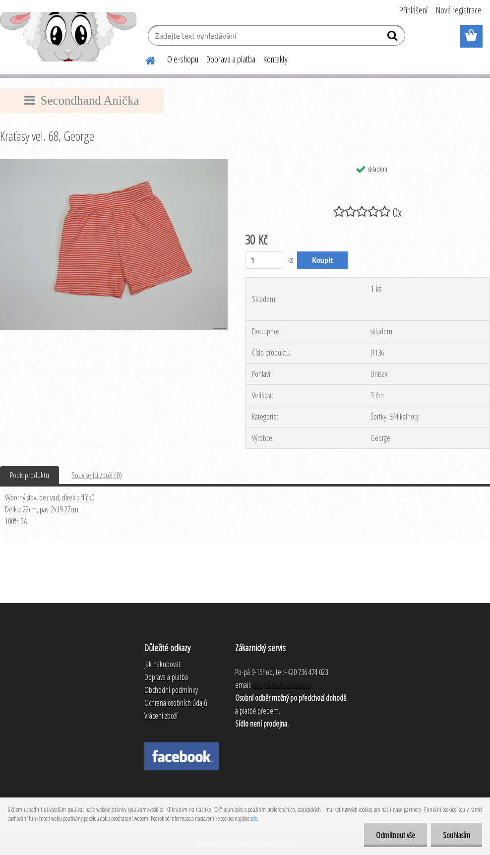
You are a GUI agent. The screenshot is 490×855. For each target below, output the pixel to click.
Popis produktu (29, 475)
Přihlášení (413, 10)
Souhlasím (456, 835)
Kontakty (275, 59)
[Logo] (68, 36)
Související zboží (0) (96, 475)
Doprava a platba (230, 59)
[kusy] (264, 260)
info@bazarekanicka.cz (282, 684)
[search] (393, 37)
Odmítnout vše (394, 835)
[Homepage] (144, 59)
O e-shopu (182, 59)
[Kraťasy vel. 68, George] (114, 163)
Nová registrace (459, 10)
